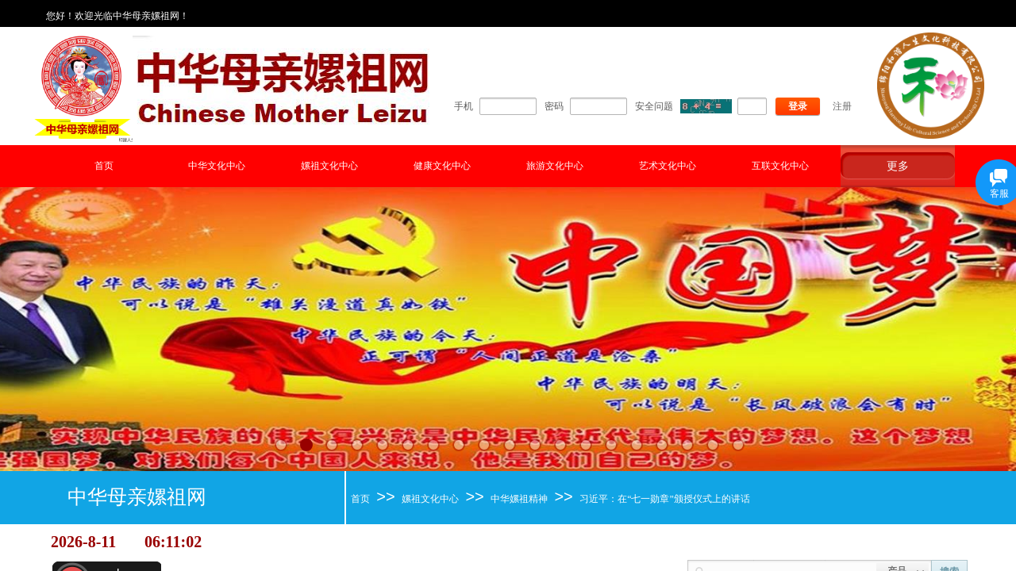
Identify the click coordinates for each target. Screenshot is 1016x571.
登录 (797, 106)
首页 (104, 165)
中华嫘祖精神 (519, 498)
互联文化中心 (780, 165)
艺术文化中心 (667, 165)
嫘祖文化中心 (329, 165)
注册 (842, 106)
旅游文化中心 (554, 165)
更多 (898, 165)
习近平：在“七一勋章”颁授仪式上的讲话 (664, 498)
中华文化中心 (216, 165)
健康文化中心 (442, 165)
